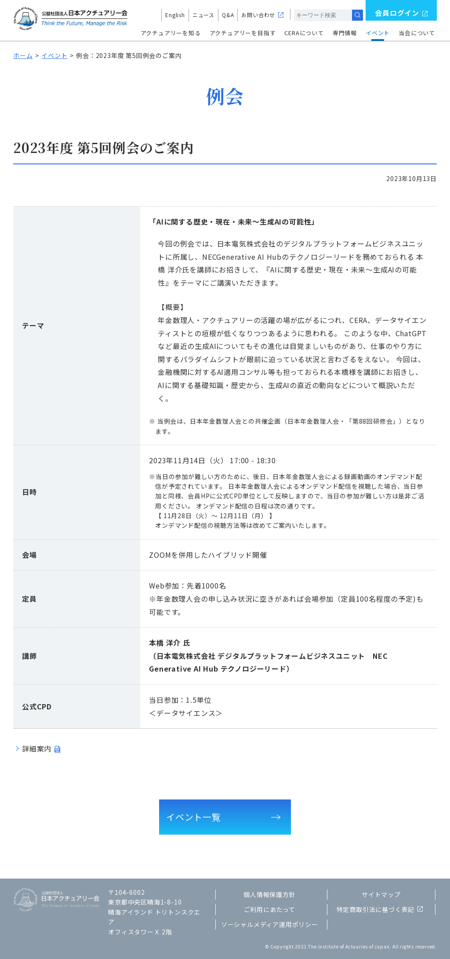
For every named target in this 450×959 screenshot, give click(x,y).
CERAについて (303, 33)
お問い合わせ (258, 14)
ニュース (203, 14)
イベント (378, 33)
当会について (417, 33)
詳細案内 (36, 748)
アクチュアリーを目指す (243, 33)
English (175, 14)
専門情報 (345, 33)
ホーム (23, 55)
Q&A (228, 14)
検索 (357, 15)
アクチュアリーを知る (171, 33)
